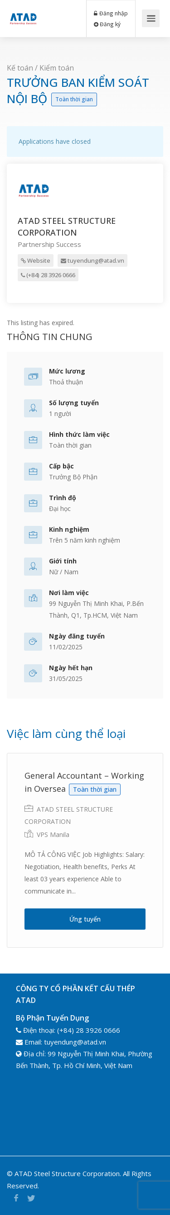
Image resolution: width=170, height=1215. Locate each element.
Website (35, 260)
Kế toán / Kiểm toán (40, 68)
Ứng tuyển (85, 919)
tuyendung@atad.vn (92, 260)
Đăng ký (107, 24)
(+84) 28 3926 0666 (48, 275)
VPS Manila (53, 834)
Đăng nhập (111, 13)
